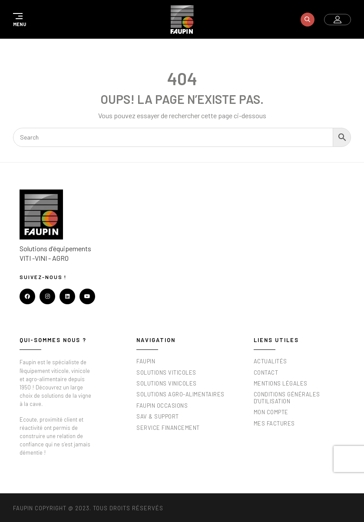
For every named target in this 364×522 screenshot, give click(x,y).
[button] (18, 19)
